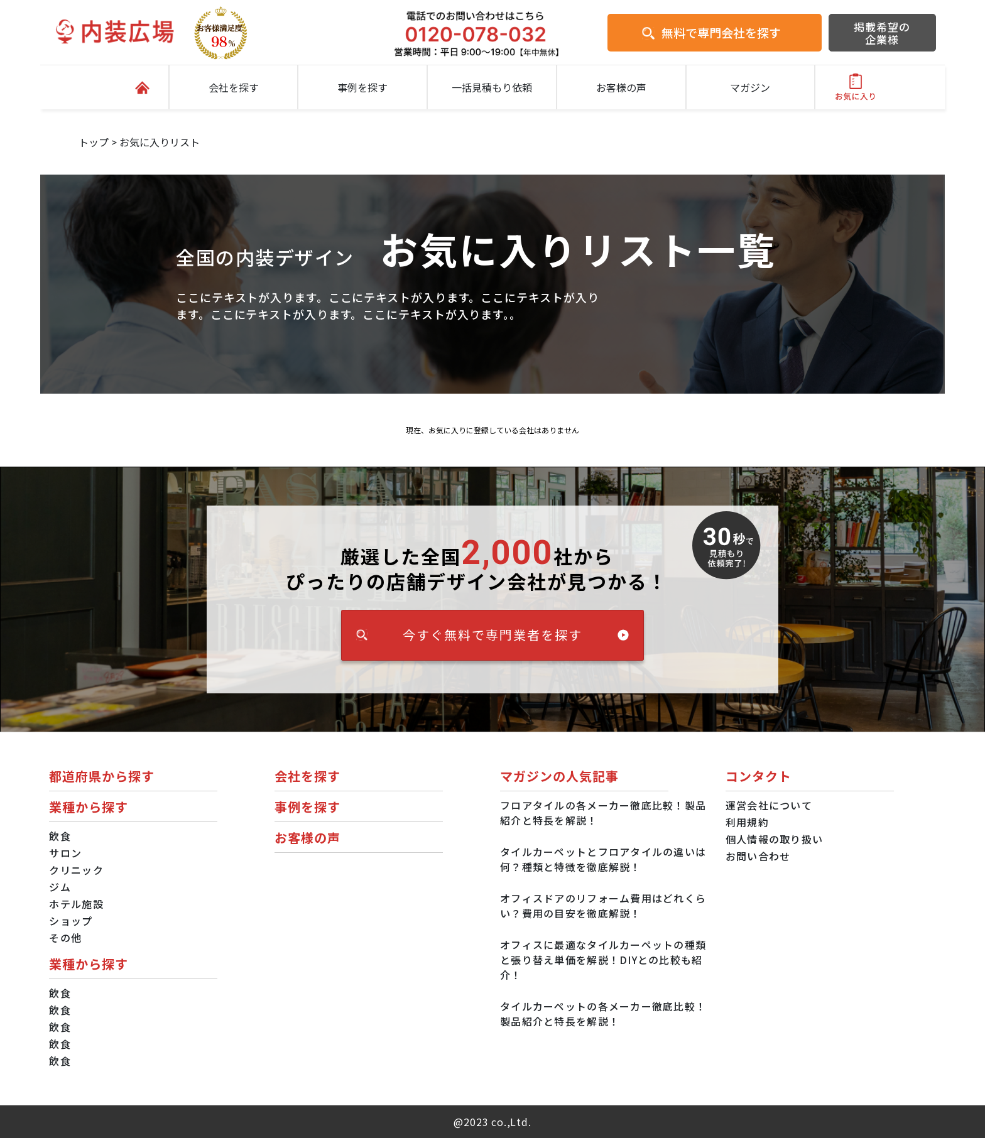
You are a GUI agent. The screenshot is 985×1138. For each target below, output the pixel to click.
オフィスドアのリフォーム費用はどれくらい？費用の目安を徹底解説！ (603, 906)
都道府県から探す (102, 776)
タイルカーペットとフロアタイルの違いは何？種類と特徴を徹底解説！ (603, 859)
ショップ (70, 920)
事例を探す (362, 87)
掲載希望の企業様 (882, 33)
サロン (65, 852)
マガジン (750, 87)
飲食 (60, 835)
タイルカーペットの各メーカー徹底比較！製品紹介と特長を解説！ (603, 1014)
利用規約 (747, 822)
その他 (65, 937)
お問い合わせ (758, 856)
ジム (60, 886)
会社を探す (234, 87)
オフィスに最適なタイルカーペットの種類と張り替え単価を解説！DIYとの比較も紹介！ (603, 959)
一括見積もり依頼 (492, 87)
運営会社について (769, 805)
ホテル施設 (76, 903)
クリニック (76, 869)
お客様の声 (621, 87)
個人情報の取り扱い (775, 839)
